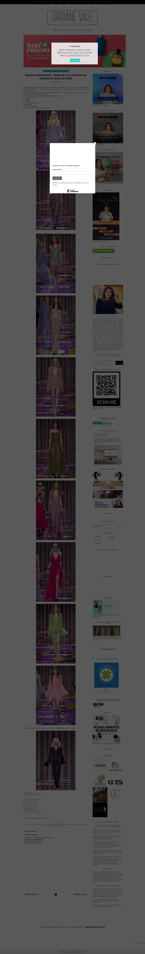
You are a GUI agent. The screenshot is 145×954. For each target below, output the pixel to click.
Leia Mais (75, 60)
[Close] (94, 143)
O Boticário (74, 46)
